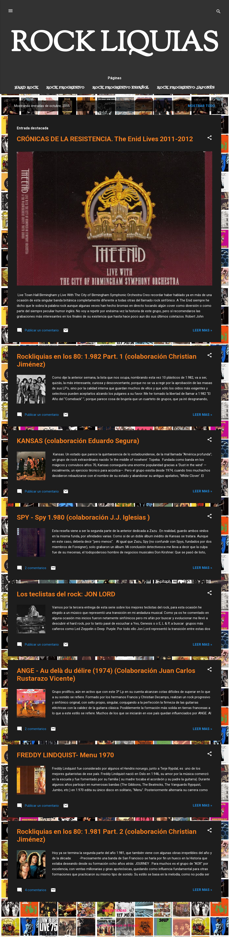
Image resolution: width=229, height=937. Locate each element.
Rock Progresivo (65, 87)
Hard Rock (26, 87)
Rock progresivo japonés (185, 87)
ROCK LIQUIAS (114, 44)
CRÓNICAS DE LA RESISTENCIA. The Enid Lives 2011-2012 (105, 139)
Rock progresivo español (120, 87)
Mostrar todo (201, 106)
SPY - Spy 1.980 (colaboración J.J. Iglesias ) (83, 517)
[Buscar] (218, 12)
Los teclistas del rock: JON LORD (66, 594)
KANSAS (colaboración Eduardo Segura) (78, 441)
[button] (209, 138)
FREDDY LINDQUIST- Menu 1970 (65, 755)
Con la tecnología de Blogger (114, 925)
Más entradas (114, 910)
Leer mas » (202, 330)
